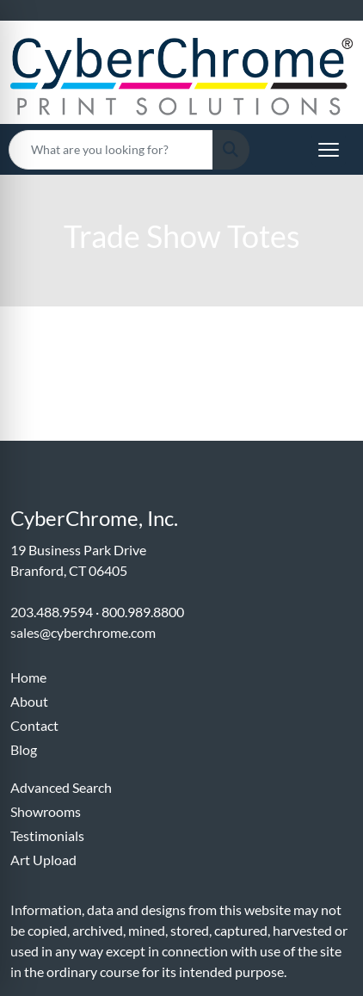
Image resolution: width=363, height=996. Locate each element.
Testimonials (47, 835)
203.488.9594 (51, 611)
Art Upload (43, 859)
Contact (34, 725)
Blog (23, 749)
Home (28, 677)
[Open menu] (328, 150)
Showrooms (45, 811)
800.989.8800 (143, 611)
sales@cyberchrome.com (83, 632)
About (29, 701)
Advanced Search (61, 787)
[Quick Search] (111, 150)
